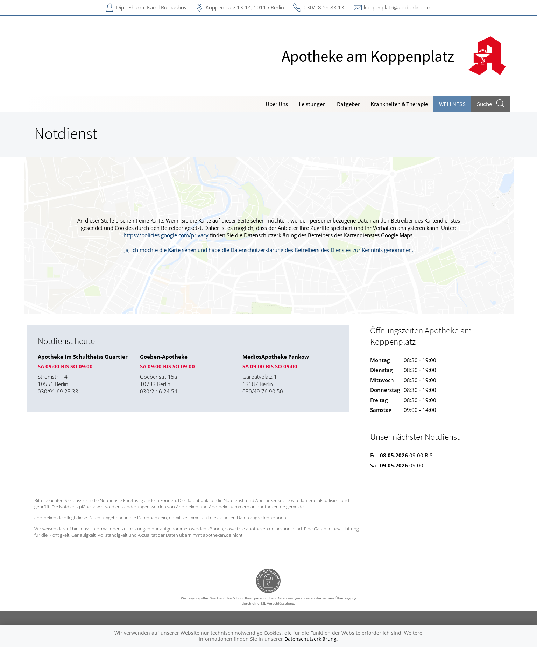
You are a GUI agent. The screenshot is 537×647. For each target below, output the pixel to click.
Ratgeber (348, 104)
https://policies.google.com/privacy (166, 235)
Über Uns (277, 104)
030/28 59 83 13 (324, 7)
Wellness (452, 104)
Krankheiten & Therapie (399, 104)
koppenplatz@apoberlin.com (397, 7)
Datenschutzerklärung (310, 638)
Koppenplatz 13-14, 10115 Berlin (245, 7)
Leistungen (312, 104)
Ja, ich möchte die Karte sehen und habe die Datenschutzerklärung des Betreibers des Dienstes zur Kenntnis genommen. (268, 249)
